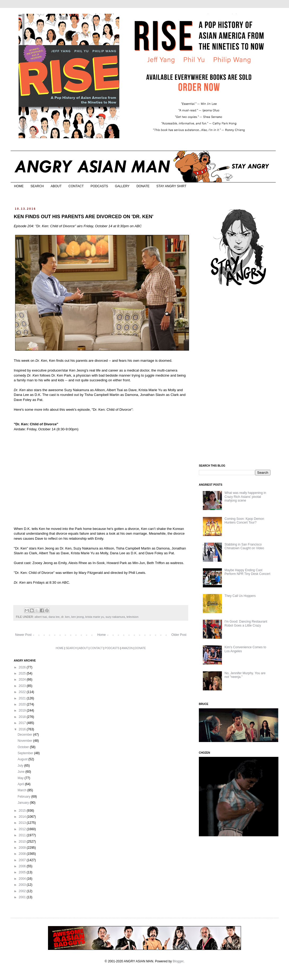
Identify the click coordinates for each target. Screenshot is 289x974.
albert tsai (40, 616)
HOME (19, 186)
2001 (23, 897)
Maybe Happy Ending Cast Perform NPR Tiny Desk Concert (247, 572)
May (20, 778)
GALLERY (122, 186)
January (23, 803)
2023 (23, 686)
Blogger (178, 961)
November (25, 741)
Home (101, 635)
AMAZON (127, 648)
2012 (23, 829)
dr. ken (65, 616)
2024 (23, 679)
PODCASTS (99, 186)
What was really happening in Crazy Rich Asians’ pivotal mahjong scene (245, 496)
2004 (23, 879)
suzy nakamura (115, 616)
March (22, 790)
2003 (23, 885)
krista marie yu (94, 616)
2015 (23, 810)
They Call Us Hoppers (240, 596)
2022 (23, 692)
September (25, 753)
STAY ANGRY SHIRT (171, 186)
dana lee (54, 616)
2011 (23, 835)
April (21, 784)
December (25, 734)
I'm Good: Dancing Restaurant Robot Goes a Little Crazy (246, 623)
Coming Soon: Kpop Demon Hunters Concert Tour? (244, 520)
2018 (23, 717)
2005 (23, 872)
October (23, 747)
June (21, 772)
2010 (23, 841)
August (22, 759)
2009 (23, 848)
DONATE (143, 186)
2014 (23, 817)
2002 (23, 891)
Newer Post (23, 635)
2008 (23, 854)
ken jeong (77, 616)
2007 (23, 860)
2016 (23, 729)
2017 (23, 723)
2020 (23, 704)
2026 (23, 667)
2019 (23, 710)
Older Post (178, 635)
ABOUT (56, 186)
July (20, 765)
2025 (23, 673)
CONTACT (76, 186)
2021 (23, 698)
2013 (23, 823)
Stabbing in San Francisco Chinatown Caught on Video (244, 546)
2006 (23, 866)
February (24, 796)
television (132, 616)
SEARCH (37, 186)
